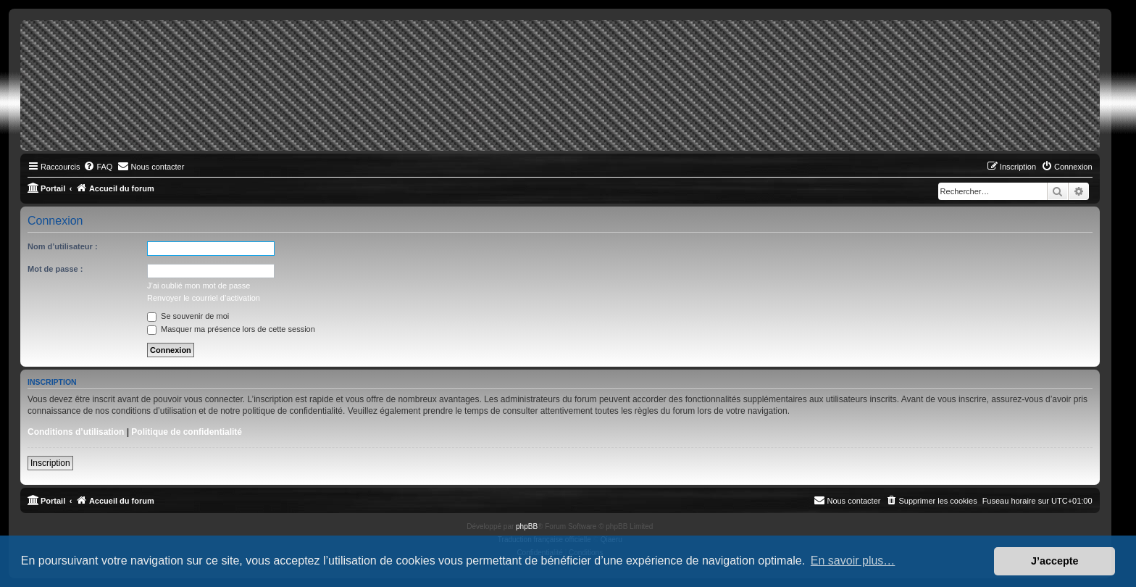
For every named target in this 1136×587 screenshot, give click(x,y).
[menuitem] (97, 166)
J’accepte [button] (1055, 561)
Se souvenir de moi (188, 316)
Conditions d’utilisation (76, 432)
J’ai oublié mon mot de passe (198, 285)
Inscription (50, 463)
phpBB (527, 526)
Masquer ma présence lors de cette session (231, 329)
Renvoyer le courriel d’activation (203, 298)
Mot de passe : (55, 269)
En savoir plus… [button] (853, 560)
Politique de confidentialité (186, 432)
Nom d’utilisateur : (63, 246)
